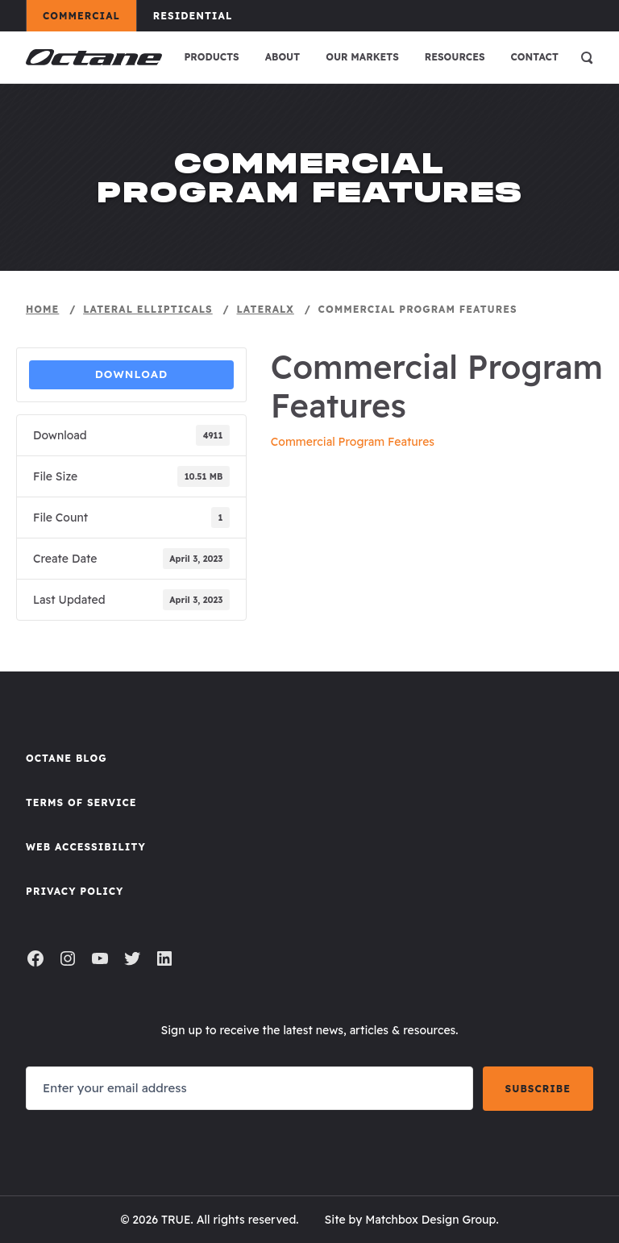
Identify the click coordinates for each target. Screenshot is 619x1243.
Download (131, 374)
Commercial (89, 15)
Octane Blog (66, 758)
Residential (200, 15)
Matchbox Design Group (430, 1219)
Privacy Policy (74, 891)
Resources (455, 57)
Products (211, 57)
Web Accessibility (86, 847)
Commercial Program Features (352, 441)
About (283, 57)
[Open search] (586, 57)
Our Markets (362, 57)
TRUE (176, 1219)
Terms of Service (81, 802)
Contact (535, 57)
